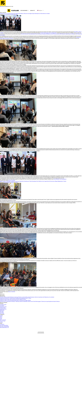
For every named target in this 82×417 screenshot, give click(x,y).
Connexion (2, 324)
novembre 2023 (3, 304)
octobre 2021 (2, 307)
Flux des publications (4, 325)
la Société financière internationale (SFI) (28, 33)
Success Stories (3, 319)
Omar (16, 14)
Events (1, 315)
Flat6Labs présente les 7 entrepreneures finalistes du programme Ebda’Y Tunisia (15, 298)
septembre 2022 (3, 306)
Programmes (24, 10)
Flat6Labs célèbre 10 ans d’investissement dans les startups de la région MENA (15, 300)
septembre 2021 (3, 309)
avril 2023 (2, 305)
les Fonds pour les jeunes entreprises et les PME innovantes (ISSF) (49, 33)
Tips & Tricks (2, 320)
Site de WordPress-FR (4, 327)
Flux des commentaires (4, 326)
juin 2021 (2, 311)
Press (1, 317)
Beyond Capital (65, 33)
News (1, 316)
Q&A (1, 318)
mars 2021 (2, 313)
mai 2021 (2, 312)
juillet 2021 (2, 310)
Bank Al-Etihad (71, 33)
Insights (32, 10)
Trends (1, 322)
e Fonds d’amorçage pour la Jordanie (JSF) (48, 32)
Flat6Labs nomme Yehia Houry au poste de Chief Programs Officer (13, 299)
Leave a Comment (11, 180)
